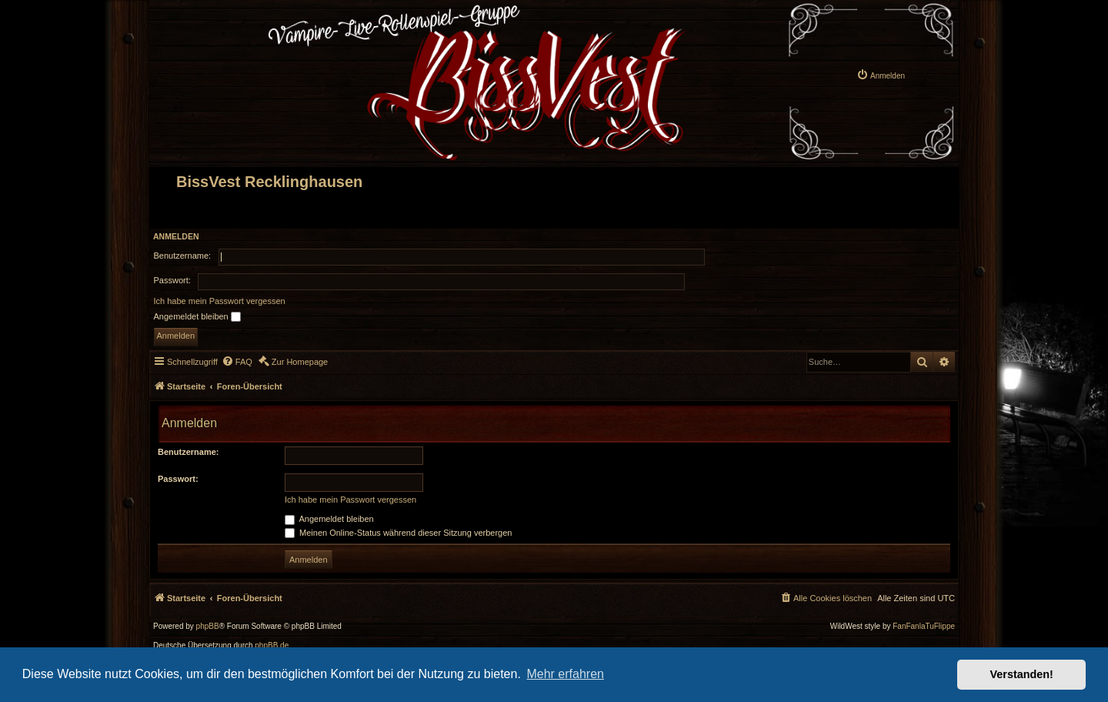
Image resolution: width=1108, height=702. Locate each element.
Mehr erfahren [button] (565, 673)
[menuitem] (880, 74)
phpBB (207, 626)
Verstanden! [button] (1021, 674)
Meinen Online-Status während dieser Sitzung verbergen (398, 532)
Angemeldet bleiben (197, 317)
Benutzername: (188, 451)
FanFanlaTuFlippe (924, 626)
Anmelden (176, 236)
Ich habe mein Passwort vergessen (219, 301)
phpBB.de (272, 646)
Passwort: (178, 478)
